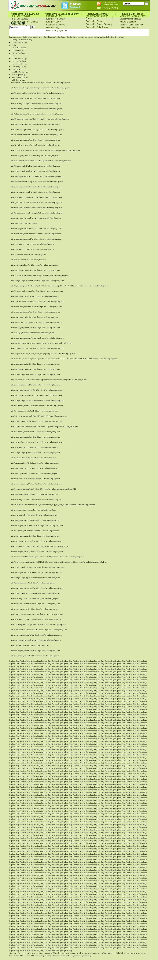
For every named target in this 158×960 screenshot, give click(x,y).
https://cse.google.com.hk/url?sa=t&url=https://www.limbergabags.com (36, 619)
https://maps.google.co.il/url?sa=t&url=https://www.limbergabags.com (36, 640)
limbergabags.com (15, 37)
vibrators (12, 953)
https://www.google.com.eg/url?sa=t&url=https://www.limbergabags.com (37, 588)
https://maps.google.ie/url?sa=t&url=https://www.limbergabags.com (35, 473)
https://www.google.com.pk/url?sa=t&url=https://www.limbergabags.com (37, 176)
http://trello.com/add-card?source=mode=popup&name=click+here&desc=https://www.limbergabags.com (49, 380)
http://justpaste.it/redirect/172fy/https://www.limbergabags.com (33, 458)
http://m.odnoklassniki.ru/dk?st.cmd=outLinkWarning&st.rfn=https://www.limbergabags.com (44, 427)
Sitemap (116, 32)
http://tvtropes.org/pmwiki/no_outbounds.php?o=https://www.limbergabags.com (39, 546)
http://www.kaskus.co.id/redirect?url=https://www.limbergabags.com (35, 145)
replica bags (60, 37)
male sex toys (31, 953)
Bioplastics (125, 16)
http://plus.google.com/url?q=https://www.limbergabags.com (32, 244)
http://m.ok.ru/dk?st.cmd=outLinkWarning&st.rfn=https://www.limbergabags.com (40, 275)
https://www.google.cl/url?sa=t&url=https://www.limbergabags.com (35, 468)
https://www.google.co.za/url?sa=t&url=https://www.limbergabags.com (36, 572)
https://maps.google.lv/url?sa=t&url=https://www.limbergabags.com (35, 156)
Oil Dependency (19, 25)
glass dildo (52, 953)
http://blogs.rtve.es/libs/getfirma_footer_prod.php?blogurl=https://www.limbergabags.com (43, 354)
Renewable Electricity (96, 21)
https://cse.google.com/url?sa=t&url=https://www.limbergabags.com (35, 604)
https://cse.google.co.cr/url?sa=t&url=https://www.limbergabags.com (35, 192)
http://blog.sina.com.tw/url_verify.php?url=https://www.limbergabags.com (37, 213)
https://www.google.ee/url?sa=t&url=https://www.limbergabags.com (35, 98)
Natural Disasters (128, 22)
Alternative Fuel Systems (25, 14)
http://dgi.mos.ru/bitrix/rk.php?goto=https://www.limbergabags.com (35, 463)
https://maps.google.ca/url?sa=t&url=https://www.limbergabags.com (35, 312)
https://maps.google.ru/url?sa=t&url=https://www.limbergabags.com (35, 369)
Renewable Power (98, 14)
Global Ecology (139, 16)
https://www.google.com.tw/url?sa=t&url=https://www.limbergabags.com (37, 390)
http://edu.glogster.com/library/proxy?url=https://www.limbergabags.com (37, 114)
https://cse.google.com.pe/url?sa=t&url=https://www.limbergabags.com (36, 635)
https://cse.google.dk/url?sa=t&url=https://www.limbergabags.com (35, 515)
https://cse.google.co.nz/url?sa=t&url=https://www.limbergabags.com (35, 598)
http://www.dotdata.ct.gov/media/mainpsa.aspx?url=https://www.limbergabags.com (40, 88)
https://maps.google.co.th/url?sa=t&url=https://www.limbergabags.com (36, 395)
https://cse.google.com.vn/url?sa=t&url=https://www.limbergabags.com (36, 499)
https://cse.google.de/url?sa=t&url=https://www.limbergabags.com (34, 265)
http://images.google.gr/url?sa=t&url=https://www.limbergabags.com (35, 453)
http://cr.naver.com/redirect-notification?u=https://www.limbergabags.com (37, 301)
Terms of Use (77, 32)
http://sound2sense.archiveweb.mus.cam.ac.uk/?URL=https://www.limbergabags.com (41, 343)
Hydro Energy (52, 28)
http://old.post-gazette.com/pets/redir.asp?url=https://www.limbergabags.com (38, 625)
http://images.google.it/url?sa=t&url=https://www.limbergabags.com (35, 374)
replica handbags (71, 37)
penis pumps (92, 953)
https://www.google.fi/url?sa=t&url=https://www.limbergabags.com (35, 531)
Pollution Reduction (129, 28)
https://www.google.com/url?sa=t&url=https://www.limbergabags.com (36, 218)
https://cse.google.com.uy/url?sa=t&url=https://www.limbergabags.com (36, 187)
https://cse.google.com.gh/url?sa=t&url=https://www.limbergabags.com (36, 103)
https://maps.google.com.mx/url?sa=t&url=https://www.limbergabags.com (37, 338)
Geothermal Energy (55, 25)
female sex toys (82, 953)
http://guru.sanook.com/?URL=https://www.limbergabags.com (33, 583)
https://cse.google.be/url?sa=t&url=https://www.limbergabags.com (34, 447)
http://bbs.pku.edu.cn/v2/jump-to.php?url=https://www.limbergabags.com (37, 182)
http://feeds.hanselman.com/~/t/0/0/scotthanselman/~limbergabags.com (36, 135)
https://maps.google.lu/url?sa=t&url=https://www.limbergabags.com (35, 124)
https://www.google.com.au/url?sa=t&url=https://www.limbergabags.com (37, 406)
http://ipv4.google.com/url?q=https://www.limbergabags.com (33, 333)
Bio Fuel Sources (20, 19)
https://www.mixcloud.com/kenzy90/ (24, 223)
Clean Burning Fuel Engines (25, 22)
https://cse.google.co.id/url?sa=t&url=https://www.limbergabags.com (35, 385)
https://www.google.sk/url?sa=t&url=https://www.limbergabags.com (35, 651)
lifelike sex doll (113, 953)
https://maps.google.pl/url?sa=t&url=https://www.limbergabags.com (35, 364)
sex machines (102, 953)
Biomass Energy (53, 16)
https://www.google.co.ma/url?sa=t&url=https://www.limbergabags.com (36, 109)
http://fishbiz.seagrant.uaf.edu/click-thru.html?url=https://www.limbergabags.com (40, 119)
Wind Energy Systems (56, 30)
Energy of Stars (53, 22)
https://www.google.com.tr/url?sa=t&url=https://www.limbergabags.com (37, 526)
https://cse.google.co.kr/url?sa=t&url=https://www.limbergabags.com (35, 479)
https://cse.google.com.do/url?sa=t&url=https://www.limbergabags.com (36, 208)
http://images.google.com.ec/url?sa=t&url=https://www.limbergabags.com (37, 93)
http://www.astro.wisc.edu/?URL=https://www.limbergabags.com (34, 411)
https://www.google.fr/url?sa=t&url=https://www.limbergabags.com (35, 296)
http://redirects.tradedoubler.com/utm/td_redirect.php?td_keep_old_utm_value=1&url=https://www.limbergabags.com (53, 505)
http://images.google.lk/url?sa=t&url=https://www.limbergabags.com (35, 166)
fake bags (81, 37)
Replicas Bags (14, 661)
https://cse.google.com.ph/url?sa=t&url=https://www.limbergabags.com (36, 484)
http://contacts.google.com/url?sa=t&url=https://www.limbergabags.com (37, 614)
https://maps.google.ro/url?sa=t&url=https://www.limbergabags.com (35, 437)
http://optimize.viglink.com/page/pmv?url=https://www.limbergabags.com (37, 348)
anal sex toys (71, 953)
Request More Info (93, 32)
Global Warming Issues (130, 19)
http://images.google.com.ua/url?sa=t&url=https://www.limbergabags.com (37, 400)
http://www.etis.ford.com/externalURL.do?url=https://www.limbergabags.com (39, 630)
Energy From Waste (55, 19)
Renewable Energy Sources (99, 24)
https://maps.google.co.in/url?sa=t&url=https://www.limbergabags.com (36, 307)
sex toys (27, 956)
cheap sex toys (138, 953)
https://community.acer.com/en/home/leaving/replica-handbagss (33, 510)
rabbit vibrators (42, 953)
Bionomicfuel (63, 32)
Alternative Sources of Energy (62, 14)
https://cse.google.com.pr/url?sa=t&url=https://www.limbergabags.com (36, 197)
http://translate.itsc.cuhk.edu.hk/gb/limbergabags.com (30, 645)
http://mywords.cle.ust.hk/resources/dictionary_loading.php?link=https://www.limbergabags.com (45, 150)
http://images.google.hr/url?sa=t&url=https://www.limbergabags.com (35, 171)
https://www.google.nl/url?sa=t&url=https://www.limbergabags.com (35, 317)
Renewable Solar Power (97, 27)
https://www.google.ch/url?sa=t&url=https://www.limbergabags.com (35, 432)
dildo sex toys (21, 953)
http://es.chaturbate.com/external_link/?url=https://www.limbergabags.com (37, 442)
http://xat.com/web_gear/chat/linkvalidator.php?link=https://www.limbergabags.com (41, 161)
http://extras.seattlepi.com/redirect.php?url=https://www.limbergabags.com (37, 129)
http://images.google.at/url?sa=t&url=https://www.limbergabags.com (35, 593)
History (107, 32)
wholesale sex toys (126, 953)
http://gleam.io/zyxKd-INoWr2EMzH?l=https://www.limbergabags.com (36, 202)
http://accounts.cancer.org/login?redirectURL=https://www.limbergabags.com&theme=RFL (43, 489)
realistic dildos (61, 953)
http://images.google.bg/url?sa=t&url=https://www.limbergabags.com (36, 578)
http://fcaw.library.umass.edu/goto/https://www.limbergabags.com (34, 494)
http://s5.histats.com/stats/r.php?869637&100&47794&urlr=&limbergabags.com (40, 416)
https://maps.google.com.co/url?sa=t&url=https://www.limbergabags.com (37, 541)
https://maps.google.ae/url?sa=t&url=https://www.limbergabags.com (35, 140)
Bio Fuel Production (21, 16)
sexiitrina (16, 956)
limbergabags (27, 37)
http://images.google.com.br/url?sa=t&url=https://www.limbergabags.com (37, 281)
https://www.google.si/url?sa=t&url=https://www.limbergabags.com (35, 656)
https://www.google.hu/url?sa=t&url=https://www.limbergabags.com (35, 520)
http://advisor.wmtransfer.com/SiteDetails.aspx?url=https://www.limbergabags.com (40, 83)
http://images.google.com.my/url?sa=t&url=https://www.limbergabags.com (38, 567)
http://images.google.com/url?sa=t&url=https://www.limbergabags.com (36, 421)
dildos (22, 956)
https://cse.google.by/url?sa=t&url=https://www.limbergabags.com (35, 609)
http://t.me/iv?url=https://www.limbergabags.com (28, 255)
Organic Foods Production (132, 25)
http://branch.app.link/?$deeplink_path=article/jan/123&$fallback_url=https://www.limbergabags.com (47, 557)
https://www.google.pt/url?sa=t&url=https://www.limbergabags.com (35, 536)
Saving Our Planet (132, 14)
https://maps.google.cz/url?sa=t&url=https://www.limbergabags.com (35, 328)
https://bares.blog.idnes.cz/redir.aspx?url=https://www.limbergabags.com (37, 322)
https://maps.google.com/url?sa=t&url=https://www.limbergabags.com (36, 234)
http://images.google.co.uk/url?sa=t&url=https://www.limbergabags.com (37, 291)
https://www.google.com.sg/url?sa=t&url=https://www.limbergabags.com (37, 552)
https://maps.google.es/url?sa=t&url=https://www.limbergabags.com (35, 270)
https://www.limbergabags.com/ (44, 37)
